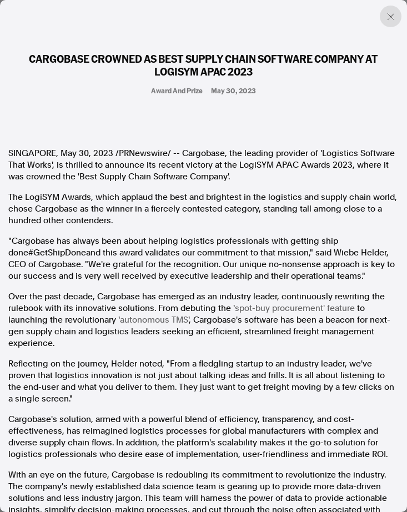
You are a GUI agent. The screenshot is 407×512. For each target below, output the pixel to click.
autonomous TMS (154, 320)
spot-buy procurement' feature (295, 308)
